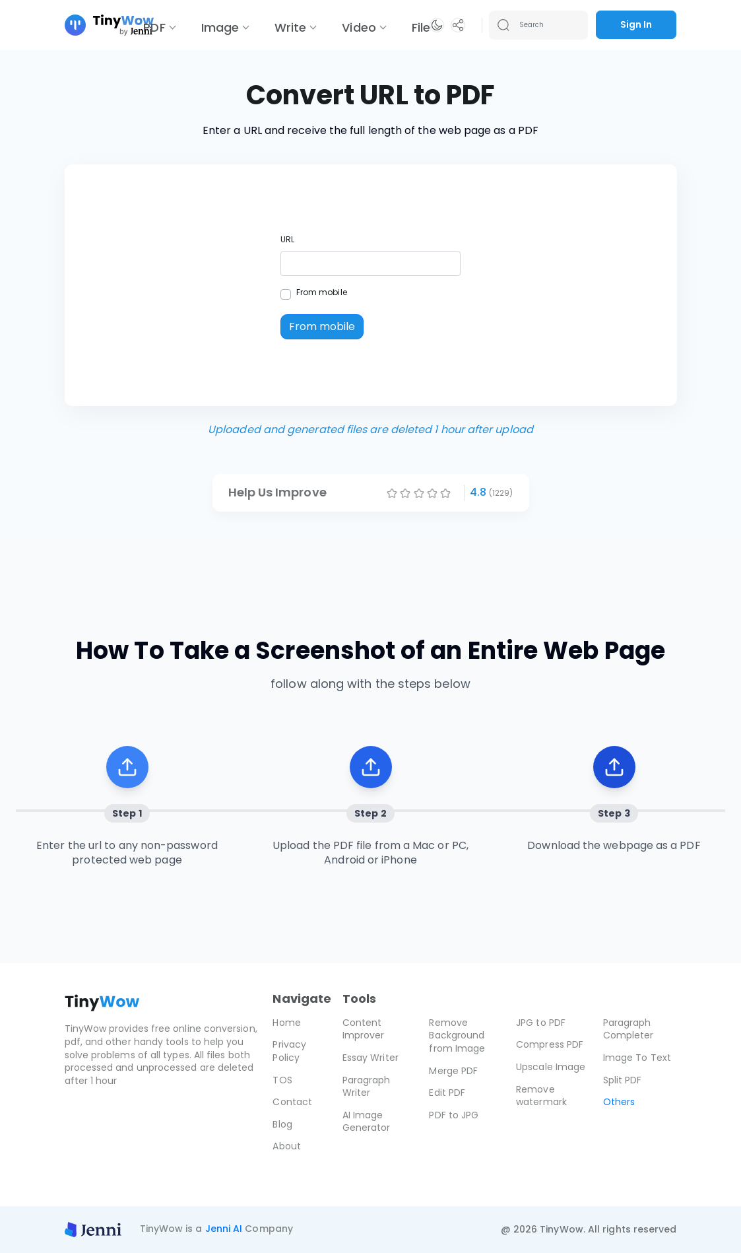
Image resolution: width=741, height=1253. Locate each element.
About (286, 1146)
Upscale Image (550, 1066)
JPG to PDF (540, 1022)
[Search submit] (503, 25)
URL (287, 239)
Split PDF (622, 1080)
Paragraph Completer (628, 1029)
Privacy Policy (289, 1051)
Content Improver (363, 1029)
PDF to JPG (453, 1115)
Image (220, 27)
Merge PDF (453, 1070)
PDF (154, 27)
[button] (437, 25)
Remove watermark (541, 1096)
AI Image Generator (366, 1121)
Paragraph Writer (366, 1086)
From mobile (321, 292)
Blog (282, 1124)
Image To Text (637, 1057)
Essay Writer (370, 1057)
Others (619, 1101)
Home (286, 1022)
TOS (282, 1080)
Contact (292, 1101)
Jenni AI (224, 1228)
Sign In (636, 24)
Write (290, 27)
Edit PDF (447, 1092)
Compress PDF (549, 1044)
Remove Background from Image (457, 1035)
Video (358, 27)
